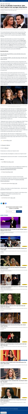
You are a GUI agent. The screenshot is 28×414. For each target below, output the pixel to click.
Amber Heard (23, 40)
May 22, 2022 (11, 161)
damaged (21, 47)
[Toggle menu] (27, 0)
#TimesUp (3, 145)
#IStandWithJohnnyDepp (4, 169)
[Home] (2, 1)
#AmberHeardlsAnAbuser (18, 168)
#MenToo (6, 148)
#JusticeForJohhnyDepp (9, 168)
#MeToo (8, 145)
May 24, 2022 (15, 183)
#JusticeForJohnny (12, 169)
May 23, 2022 (9, 140)
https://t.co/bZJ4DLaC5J (4, 195)
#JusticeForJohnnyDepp (19, 179)
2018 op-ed (11, 44)
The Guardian (10, 64)
